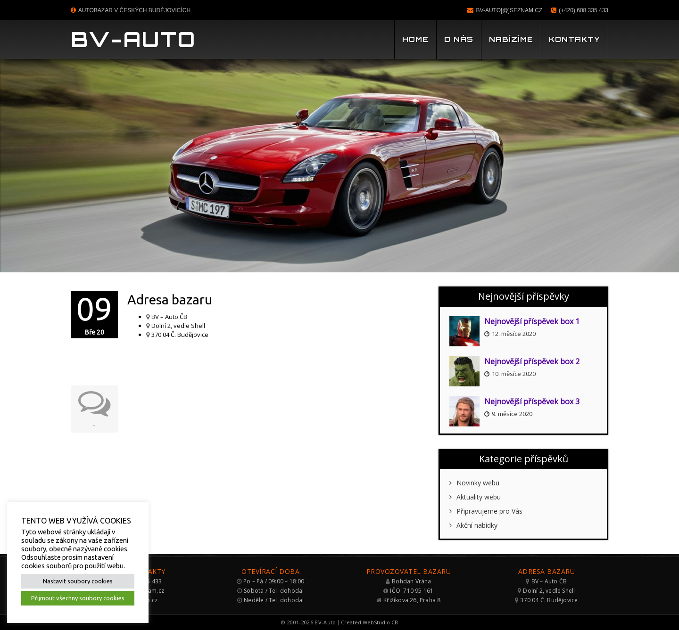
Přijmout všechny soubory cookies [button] (77, 598)
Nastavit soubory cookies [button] (78, 581)
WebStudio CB (380, 622)
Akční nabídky (473, 525)
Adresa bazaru (169, 299)
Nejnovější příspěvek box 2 (532, 361)
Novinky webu (474, 482)
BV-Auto (133, 39)
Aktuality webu (475, 496)
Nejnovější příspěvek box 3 (532, 401)
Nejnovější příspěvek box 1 (532, 321)
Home (415, 39)
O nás (458, 39)
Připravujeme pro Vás (485, 511)
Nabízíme (511, 39)
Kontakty (574, 39)
